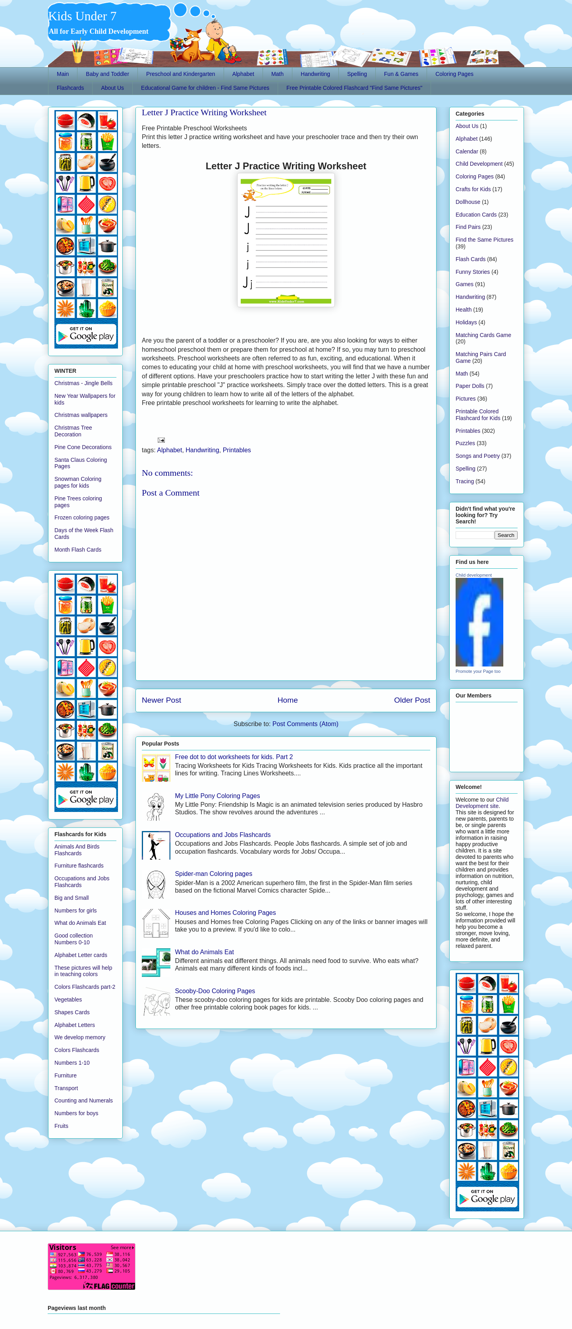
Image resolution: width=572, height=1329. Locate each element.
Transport (66, 1088)
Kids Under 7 (82, 16)
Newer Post (161, 700)
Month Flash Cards (77, 549)
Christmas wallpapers (81, 415)
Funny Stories (473, 272)
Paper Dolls (470, 386)
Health (464, 309)
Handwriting (315, 74)
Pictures (466, 398)
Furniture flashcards (79, 865)
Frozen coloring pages (82, 517)
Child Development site (482, 802)
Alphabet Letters (74, 1025)
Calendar (467, 151)
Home (288, 700)
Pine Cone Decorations (83, 447)
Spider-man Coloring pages (213, 873)
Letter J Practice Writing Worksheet (204, 112)
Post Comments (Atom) (305, 724)
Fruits (61, 1126)
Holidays (466, 322)
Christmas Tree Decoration (73, 431)
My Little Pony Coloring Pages (217, 795)
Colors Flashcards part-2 (84, 987)
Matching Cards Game (483, 335)
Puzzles (465, 443)
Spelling (357, 74)
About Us (112, 88)
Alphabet (243, 74)
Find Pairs (468, 227)
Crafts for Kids (473, 189)
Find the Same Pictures (485, 239)
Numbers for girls (75, 910)
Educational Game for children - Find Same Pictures (205, 88)
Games (464, 284)
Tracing (465, 481)
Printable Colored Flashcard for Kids (478, 414)
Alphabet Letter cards (80, 955)
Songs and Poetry (478, 456)
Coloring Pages (454, 74)
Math (277, 74)
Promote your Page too (478, 671)
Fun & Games (401, 74)
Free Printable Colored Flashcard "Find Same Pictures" (354, 88)
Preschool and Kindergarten (180, 74)
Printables (237, 450)
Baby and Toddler (107, 74)
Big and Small (71, 898)
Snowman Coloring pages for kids (77, 482)
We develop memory (79, 1037)
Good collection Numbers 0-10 (73, 938)
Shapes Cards (72, 1012)
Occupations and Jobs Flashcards (223, 834)
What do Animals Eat (204, 952)
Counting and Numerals (83, 1100)
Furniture (65, 1075)
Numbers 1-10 (72, 1063)
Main (63, 74)
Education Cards (476, 214)
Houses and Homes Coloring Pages (225, 912)
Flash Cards (470, 259)
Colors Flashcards (76, 1050)
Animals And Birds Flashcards (77, 849)
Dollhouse (468, 202)
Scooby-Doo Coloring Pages (215, 991)
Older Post (412, 700)
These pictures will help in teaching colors (83, 971)
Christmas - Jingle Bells (83, 383)
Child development (474, 575)
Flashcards (70, 88)
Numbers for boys (76, 1113)
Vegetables (68, 999)
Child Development (479, 164)
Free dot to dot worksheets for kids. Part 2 (234, 757)
